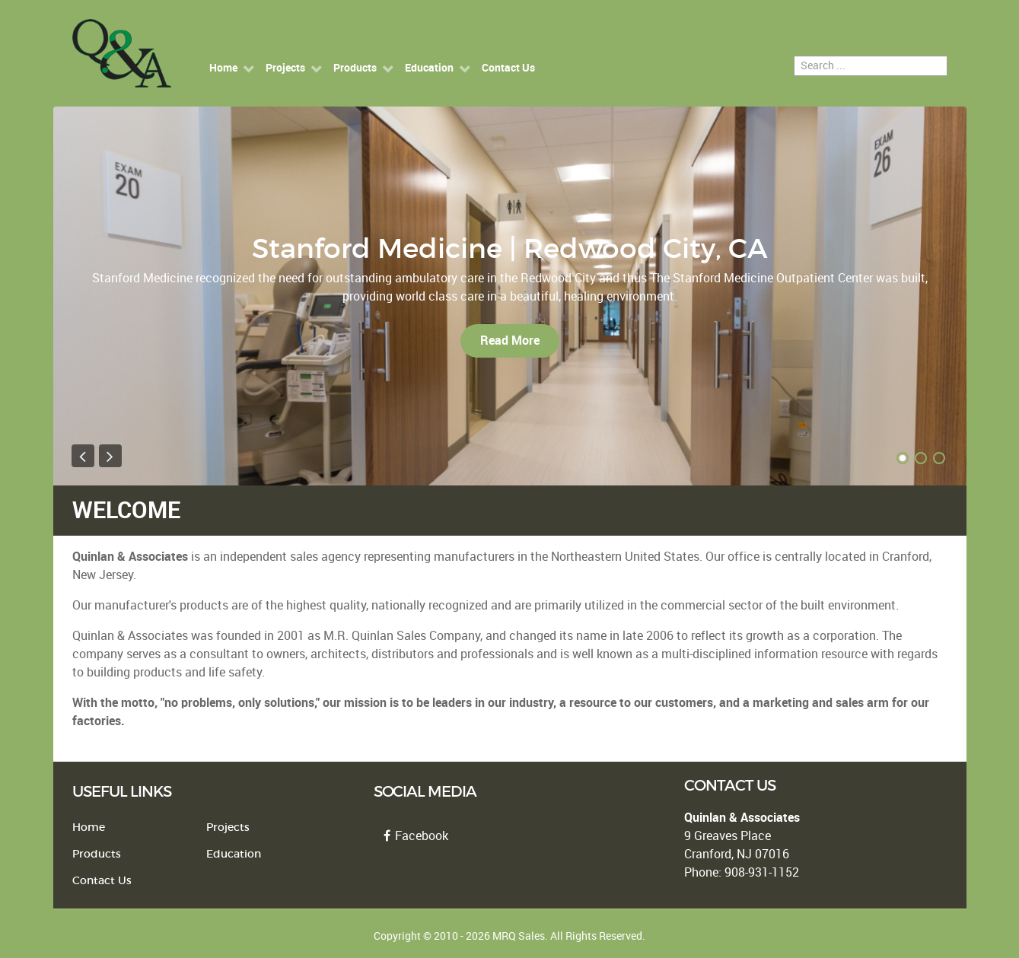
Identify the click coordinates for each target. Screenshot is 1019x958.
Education (233, 854)
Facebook (414, 836)
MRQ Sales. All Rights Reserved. (568, 936)
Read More (510, 340)
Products (96, 854)
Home (88, 827)
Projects (228, 827)
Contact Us (102, 880)
